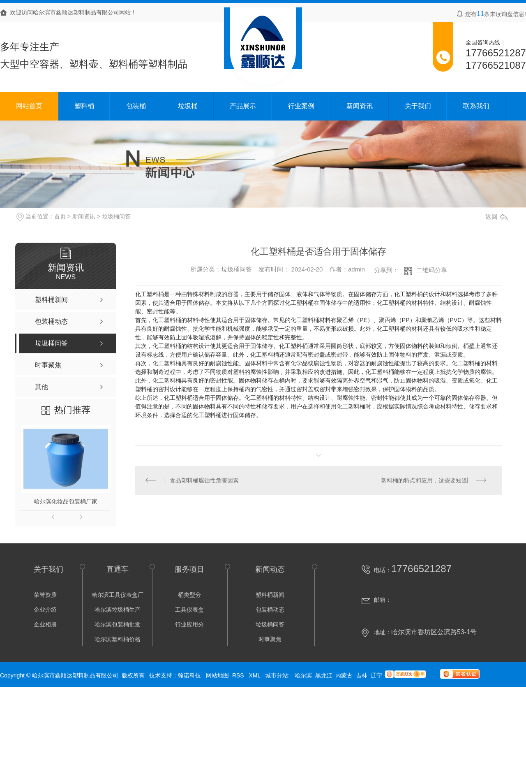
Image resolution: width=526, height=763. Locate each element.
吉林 (361, 675)
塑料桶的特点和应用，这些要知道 (424, 480)
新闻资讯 (359, 105)
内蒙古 (344, 675)
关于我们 (418, 105)
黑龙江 (323, 675)
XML (255, 675)
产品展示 (243, 105)
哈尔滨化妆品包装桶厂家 (65, 501)
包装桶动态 (270, 609)
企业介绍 (45, 609)
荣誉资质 (45, 594)
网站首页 (29, 105)
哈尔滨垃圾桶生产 (118, 609)
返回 (496, 216)
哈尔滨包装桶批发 (118, 624)
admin (356, 269)
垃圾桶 (188, 105)
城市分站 (276, 675)
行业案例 (301, 105)
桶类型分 (189, 594)
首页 (60, 216)
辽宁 (376, 675)
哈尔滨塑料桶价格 (118, 639)
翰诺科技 (189, 675)
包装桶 (136, 105)
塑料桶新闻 (270, 594)
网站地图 (217, 675)
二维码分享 (431, 270)
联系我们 (476, 105)
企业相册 (45, 624)
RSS (239, 675)
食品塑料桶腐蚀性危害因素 (204, 480)
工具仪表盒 (189, 609)
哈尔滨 (303, 675)
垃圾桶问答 (116, 216)
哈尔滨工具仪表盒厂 (117, 594)
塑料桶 (84, 105)
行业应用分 (189, 624)
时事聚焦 (269, 639)
